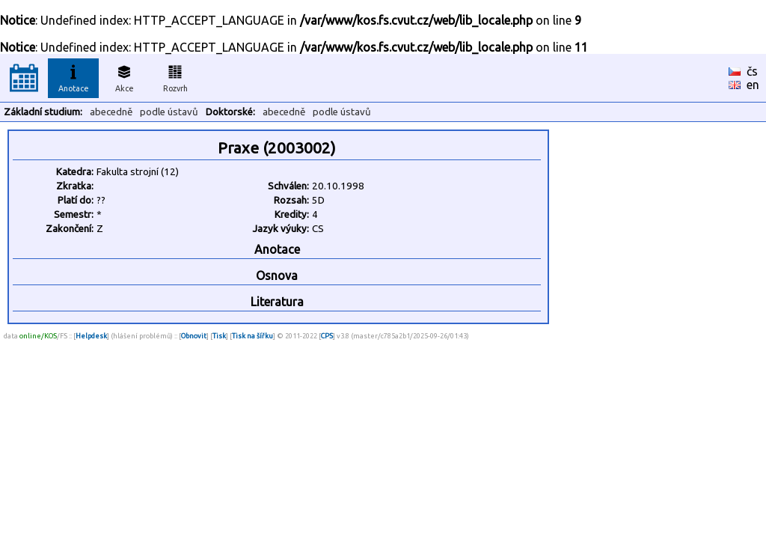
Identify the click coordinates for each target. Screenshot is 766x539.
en (753, 84)
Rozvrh (175, 76)
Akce (124, 76)
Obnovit (193, 336)
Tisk (219, 336)
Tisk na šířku (252, 336)
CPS (327, 336)
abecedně (111, 112)
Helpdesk (91, 336)
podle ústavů (169, 112)
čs (752, 71)
